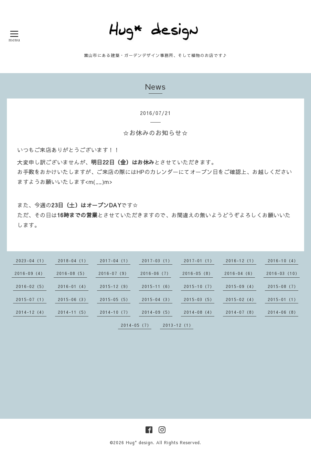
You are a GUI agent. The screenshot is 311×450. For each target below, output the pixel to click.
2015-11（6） (157, 286)
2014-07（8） (241, 312)
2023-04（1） (31, 260)
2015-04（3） (157, 299)
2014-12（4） (31, 312)
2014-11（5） (73, 312)
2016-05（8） (197, 273)
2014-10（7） (115, 312)
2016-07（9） (113, 273)
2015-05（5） (115, 299)
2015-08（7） (283, 286)
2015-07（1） (31, 299)
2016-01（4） (73, 286)
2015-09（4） (241, 286)
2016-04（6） (239, 273)
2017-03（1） (157, 260)
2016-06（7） (155, 273)
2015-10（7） (199, 286)
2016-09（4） (29, 273)
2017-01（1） (199, 260)
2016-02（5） (31, 286)
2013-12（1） (178, 325)
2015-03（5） (199, 299)
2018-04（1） (73, 260)
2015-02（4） (241, 299)
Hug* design (139, 442)
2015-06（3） (73, 299)
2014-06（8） (283, 312)
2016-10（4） (283, 260)
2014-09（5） (157, 312)
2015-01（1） (283, 299)
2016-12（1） (241, 260)
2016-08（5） (71, 273)
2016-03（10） (283, 273)
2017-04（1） (115, 260)
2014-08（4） (199, 312)
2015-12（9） (115, 286)
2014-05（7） (136, 325)
